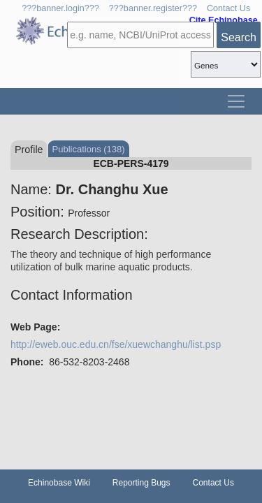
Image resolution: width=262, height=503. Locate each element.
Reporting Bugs (141, 483)
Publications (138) (88, 149)
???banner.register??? (153, 8)
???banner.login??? (60, 8)
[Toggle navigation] (236, 101)
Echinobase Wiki (59, 483)
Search (238, 37)
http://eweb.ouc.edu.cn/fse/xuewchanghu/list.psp (115, 344)
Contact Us (228, 8)
